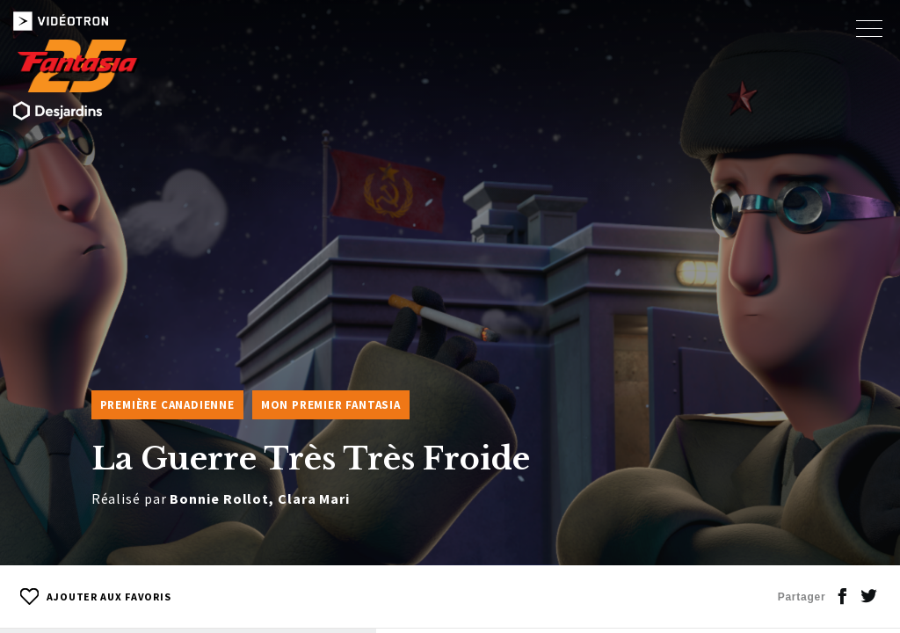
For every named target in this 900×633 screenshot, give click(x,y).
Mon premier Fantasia (331, 404)
